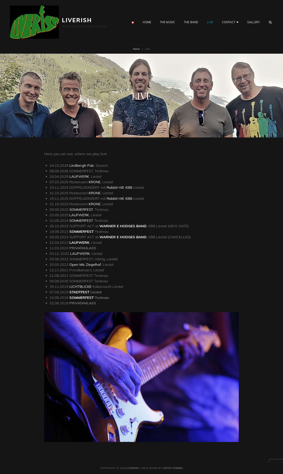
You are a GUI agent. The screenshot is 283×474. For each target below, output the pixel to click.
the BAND (191, 22)
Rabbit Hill (115, 187)
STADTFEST (79, 292)
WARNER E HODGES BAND (123, 226)
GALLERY (253, 22)
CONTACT (228, 22)
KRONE (95, 182)
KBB (128, 187)
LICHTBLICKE (81, 286)
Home (136, 48)
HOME (147, 22)
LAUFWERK (79, 176)
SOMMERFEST (81, 209)
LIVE (210, 22)
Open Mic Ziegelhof (85, 264)
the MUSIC (167, 22)
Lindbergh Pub (81, 165)
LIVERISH (77, 20)
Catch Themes (173, 468)
